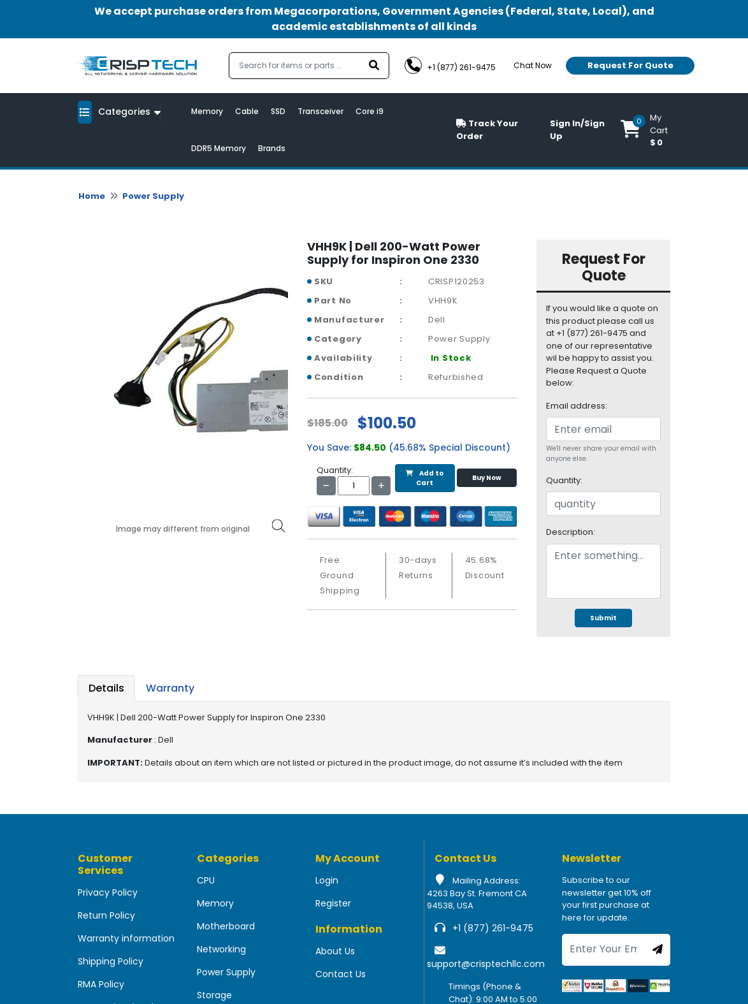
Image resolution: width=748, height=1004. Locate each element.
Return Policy (106, 915)
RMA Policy (101, 984)
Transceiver (320, 111)
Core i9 (370, 111)
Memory (207, 111)
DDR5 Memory (218, 148)
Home (91, 196)
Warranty (170, 688)
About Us (335, 951)
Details (106, 688)
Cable (247, 111)
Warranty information (126, 938)
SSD (278, 111)
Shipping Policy (110, 961)
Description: (570, 532)
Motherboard (226, 926)
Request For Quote (630, 65)
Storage (214, 995)
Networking (221, 949)
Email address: (576, 406)
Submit (603, 618)
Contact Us (340, 974)
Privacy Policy (108, 892)
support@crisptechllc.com (486, 963)
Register (333, 903)
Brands (271, 148)
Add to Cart (424, 478)
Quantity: (564, 480)
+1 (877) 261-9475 (492, 928)
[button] (645, 130)
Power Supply (153, 196)
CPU (206, 880)
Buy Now (486, 478)
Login (326, 880)
